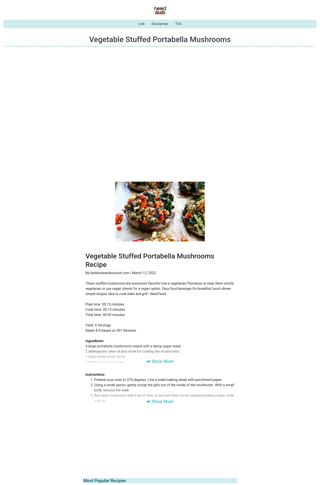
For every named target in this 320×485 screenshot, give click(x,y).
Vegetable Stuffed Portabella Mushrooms (160, 39)
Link (141, 24)
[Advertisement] (160, 80)
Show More (159, 361)
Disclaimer (160, 24)
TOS (178, 24)
